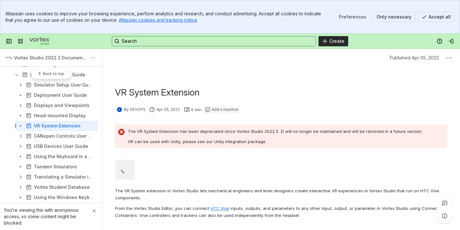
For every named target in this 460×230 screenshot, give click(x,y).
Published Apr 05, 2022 (414, 57)
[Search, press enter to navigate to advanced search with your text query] (214, 41)
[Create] (333, 41)
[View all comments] (445, 203)
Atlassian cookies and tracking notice (158, 20)
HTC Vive (220, 208)
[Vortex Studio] (39, 41)
